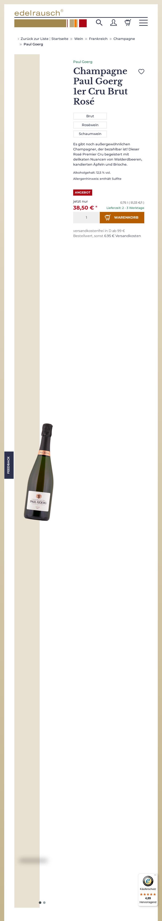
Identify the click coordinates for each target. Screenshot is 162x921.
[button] (99, 22)
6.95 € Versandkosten (122, 236)
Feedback (8, 465)
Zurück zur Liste (35, 39)
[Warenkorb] (128, 22)
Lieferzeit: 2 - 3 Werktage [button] (125, 208)
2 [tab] (44, 902)
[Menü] (155, 876)
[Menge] (86, 217)
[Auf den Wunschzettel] (141, 71)
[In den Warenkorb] (122, 217)
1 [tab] (40, 902)
